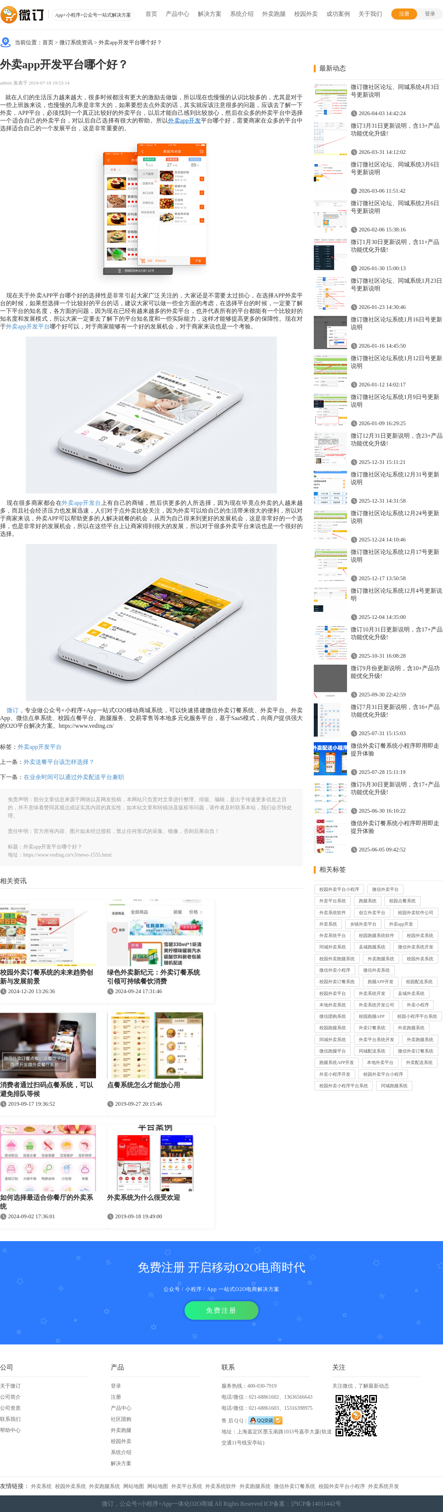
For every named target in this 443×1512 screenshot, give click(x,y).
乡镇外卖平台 (363, 924)
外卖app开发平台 (40, 747)
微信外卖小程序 (334, 970)
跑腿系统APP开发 (336, 1062)
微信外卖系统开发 (415, 947)
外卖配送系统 (419, 1062)
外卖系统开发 (372, 993)
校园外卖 (306, 14)
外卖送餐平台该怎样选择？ (59, 762)
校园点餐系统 (402, 900)
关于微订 (10, 1386)
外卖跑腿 (274, 14)
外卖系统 (328, 924)
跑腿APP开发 (381, 981)
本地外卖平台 (380, 1062)
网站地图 (133, 1486)
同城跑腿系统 (394, 1085)
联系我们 (10, 1419)
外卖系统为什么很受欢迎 (143, 1197)
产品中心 (177, 14)
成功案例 (338, 14)
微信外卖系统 (376, 970)
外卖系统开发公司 (376, 1005)
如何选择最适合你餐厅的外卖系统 (46, 1202)
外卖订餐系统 (372, 1027)
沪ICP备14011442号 (316, 1504)
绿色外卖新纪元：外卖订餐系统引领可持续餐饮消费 (153, 977)
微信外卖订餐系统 (415, 1051)
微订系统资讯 (76, 42)
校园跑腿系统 (332, 1027)
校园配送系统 (419, 981)
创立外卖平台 (372, 912)
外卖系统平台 (332, 935)
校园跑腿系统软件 (376, 935)
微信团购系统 (332, 1016)
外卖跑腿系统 (381, 958)
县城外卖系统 (411, 993)
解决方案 (210, 14)
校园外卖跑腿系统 (337, 958)
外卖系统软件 (332, 912)
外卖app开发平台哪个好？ (130, 42)
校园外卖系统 (420, 935)
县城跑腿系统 (372, 947)
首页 (151, 14)
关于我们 (370, 14)
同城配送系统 (372, 1051)
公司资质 (10, 1408)
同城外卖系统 (332, 947)
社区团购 (121, 1419)
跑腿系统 (368, 900)
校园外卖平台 (332, 993)
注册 (404, 14)
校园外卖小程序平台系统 (343, 1085)
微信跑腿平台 (332, 1051)
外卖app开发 (401, 924)
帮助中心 (10, 1430)
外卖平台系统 (332, 900)
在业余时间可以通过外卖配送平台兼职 (74, 777)
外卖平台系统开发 (376, 1039)
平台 (44, 326)
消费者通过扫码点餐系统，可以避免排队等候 (46, 1089)
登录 (430, 14)
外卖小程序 (418, 1005)
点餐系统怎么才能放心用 (143, 1085)
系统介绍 (242, 14)
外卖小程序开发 (334, 1074)
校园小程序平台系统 (417, 1016)
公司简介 (10, 1397)
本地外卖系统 (332, 1005)
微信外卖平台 (385, 889)
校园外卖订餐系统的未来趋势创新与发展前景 (46, 977)
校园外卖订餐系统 (337, 981)
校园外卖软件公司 (415, 912)
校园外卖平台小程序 (339, 889)
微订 (13, 710)
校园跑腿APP (372, 1016)
